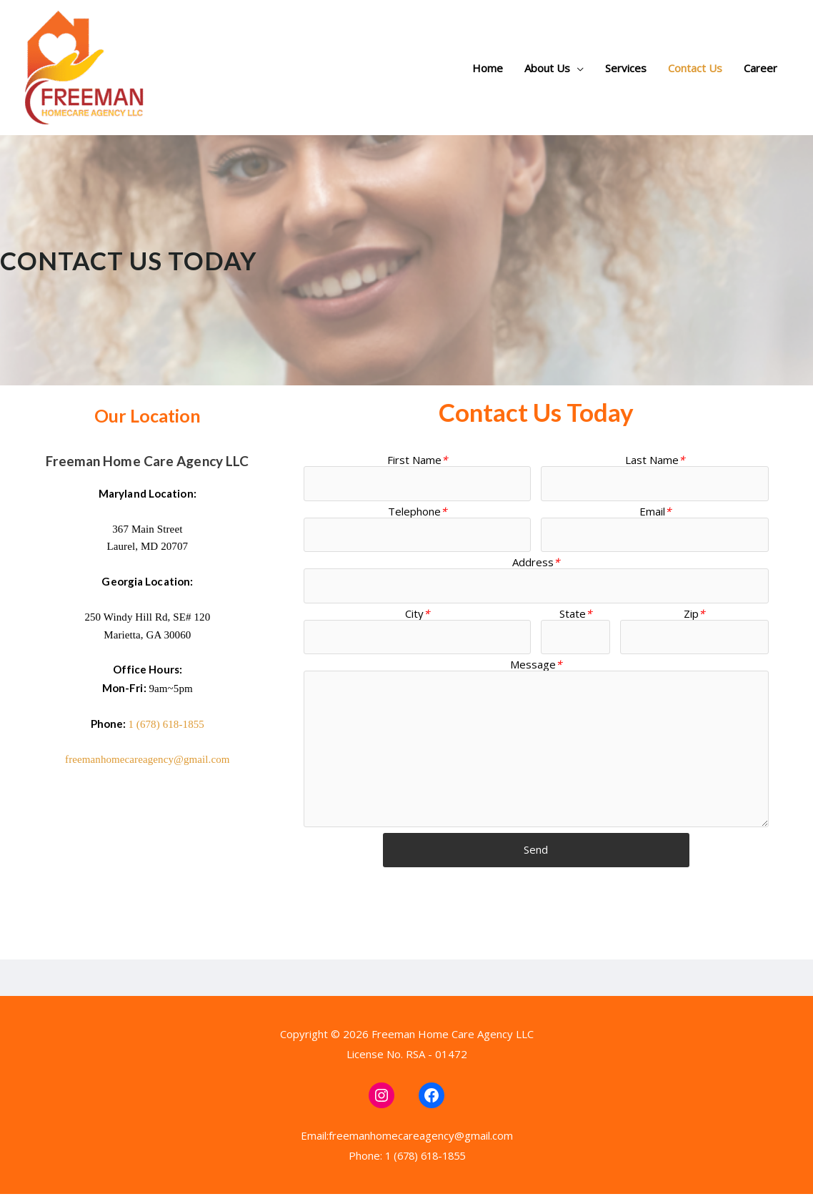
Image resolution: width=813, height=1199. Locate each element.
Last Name (654, 459)
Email (655, 511)
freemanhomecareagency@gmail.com (147, 759)
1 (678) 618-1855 (166, 724)
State (575, 614)
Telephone (417, 511)
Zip (694, 614)
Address (535, 563)
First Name (417, 459)
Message (536, 666)
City (417, 614)
